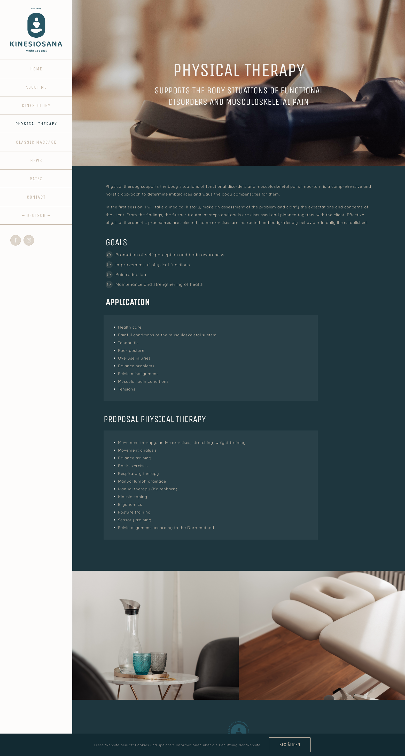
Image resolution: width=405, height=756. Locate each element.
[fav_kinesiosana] (238, 721)
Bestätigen (289, 744)
